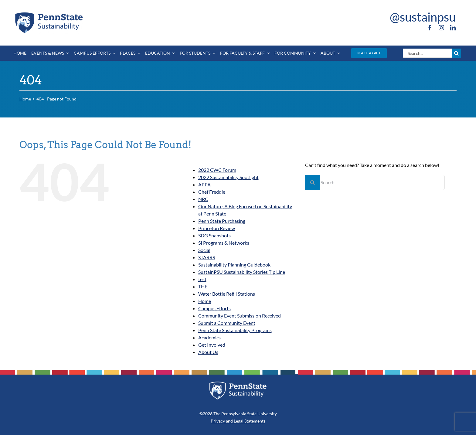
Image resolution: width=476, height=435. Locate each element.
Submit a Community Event (226, 323)
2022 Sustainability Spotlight (228, 177)
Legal (238, 420)
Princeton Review (216, 228)
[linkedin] (453, 27)
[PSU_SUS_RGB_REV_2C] (238, 383)
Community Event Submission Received (239, 315)
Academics (209, 337)
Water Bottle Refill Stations (226, 294)
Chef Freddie (211, 192)
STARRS (206, 257)
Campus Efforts (214, 308)
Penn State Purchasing (221, 221)
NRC (203, 199)
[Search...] (427, 53)
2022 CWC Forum (217, 170)
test (202, 279)
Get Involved (211, 345)
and (229, 420)
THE (202, 286)
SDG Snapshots (214, 235)
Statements (254, 420)
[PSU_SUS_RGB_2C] (48, 13)
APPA (204, 184)
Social (204, 250)
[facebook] (430, 27)
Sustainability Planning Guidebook (234, 264)
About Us (208, 352)
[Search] (456, 53)
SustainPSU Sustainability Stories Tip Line (241, 272)
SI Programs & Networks (223, 243)
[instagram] (441, 27)
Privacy (218, 420)
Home (204, 301)
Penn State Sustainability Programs (235, 330)
